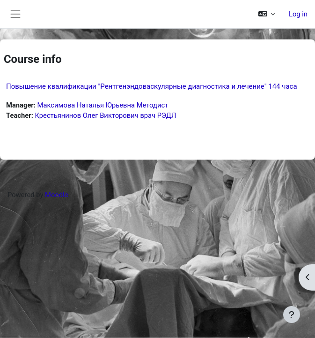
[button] (266, 14)
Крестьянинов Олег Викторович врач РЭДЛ (105, 115)
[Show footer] (291, 314)
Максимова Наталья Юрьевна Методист (102, 105)
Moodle (56, 195)
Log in (298, 14)
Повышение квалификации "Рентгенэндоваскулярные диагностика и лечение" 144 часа (151, 86)
